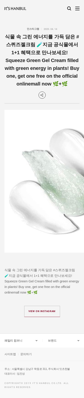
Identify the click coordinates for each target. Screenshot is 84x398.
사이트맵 (10, 354)
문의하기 (26, 354)
